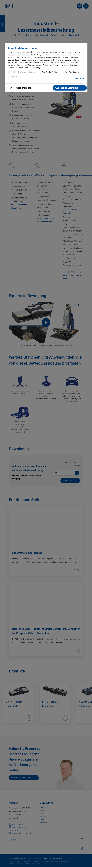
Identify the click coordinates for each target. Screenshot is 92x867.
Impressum (12, 76)
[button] (70, 88)
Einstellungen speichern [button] (19, 88)
